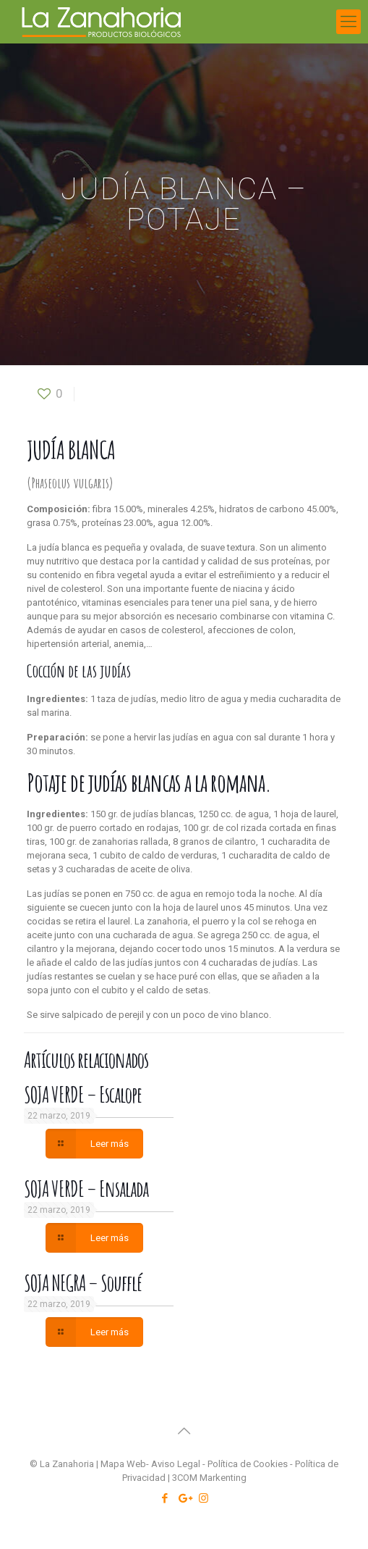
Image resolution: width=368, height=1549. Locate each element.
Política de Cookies (247, 1463)
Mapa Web (123, 1463)
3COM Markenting (209, 1477)
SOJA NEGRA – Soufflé (83, 1282)
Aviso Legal (175, 1463)
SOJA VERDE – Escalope (83, 1094)
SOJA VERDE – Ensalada (86, 1188)
